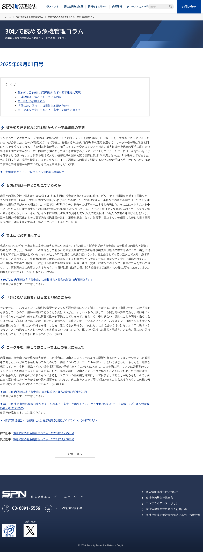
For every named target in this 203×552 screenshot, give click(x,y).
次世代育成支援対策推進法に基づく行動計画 (173, 514)
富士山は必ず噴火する (31, 101)
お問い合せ (189, 6)
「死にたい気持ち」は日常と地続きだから (44, 105)
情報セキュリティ (97, 6)
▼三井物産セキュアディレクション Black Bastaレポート (35, 171)
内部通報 (117, 6)
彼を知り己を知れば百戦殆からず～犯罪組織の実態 (49, 92)
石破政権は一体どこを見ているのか (40, 96)
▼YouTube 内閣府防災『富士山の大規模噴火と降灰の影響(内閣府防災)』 (45, 391)
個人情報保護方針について (162, 491)
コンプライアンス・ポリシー (163, 503)
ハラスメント (51, 6)
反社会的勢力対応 (73, 6)
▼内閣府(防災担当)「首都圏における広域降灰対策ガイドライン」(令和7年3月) (48, 420)
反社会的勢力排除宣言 (159, 497)
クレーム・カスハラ (137, 6)
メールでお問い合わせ (68, 508)
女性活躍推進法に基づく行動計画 (166, 509)
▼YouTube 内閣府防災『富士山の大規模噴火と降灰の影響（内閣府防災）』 (46, 279)
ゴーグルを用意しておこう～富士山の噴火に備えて (49, 109)
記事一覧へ (75, 453)
